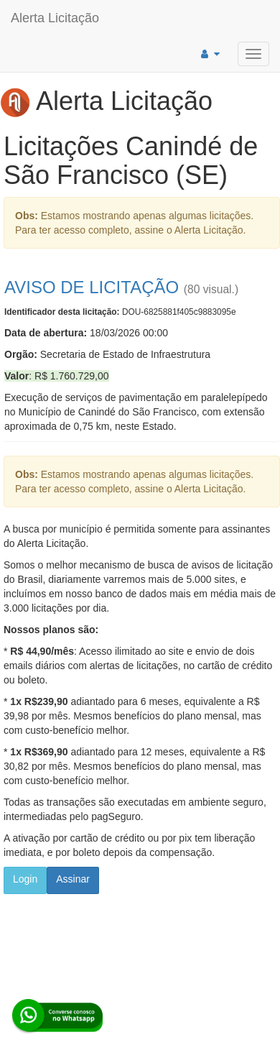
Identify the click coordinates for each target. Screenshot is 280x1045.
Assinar (73, 879)
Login (25, 879)
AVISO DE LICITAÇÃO (91, 287)
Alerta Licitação (55, 18)
